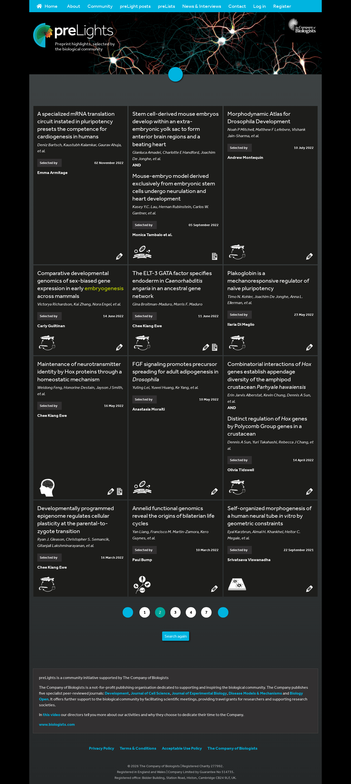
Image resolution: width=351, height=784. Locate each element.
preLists (166, 6)
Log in (259, 6)
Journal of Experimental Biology (199, 690)
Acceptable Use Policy (182, 745)
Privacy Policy (101, 745)
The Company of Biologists (232, 745)
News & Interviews (201, 6)
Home (47, 6)
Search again (176, 633)
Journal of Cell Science (150, 690)
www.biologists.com (57, 721)
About (73, 6)
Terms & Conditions (138, 745)
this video (51, 712)
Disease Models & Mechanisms (255, 690)
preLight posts (135, 6)
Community (100, 6)
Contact (237, 6)
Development (117, 690)
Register (282, 6)
